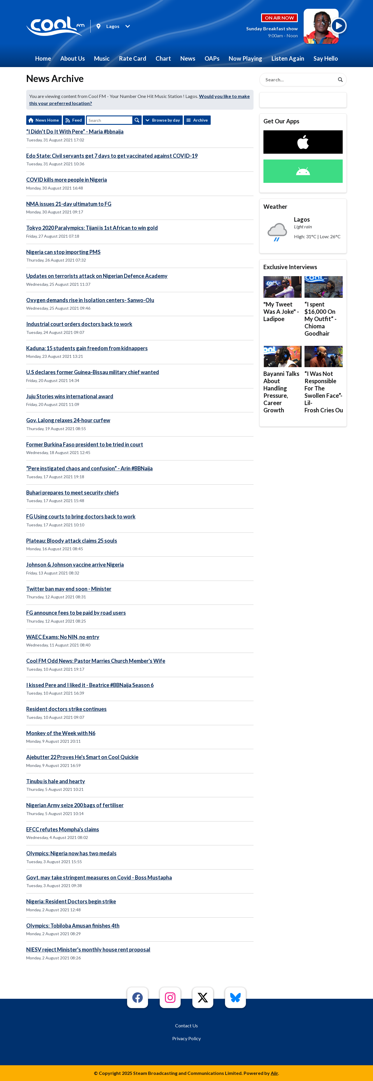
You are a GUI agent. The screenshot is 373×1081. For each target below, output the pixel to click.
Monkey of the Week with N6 (60, 733)
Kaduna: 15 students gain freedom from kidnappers (87, 348)
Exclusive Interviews (290, 266)
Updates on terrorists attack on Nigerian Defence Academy (97, 276)
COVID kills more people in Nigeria (66, 179)
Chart (163, 58)
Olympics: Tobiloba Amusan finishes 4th (72, 925)
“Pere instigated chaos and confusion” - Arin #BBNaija (89, 468)
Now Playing (245, 58)
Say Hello (326, 58)
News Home (47, 120)
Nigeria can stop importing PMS (63, 252)
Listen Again (288, 58)
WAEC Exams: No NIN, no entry (62, 637)
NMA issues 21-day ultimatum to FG (68, 204)
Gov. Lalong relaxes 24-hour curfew (68, 420)
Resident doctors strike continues (66, 709)
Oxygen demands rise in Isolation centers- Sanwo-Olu (90, 300)
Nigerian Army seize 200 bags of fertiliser (75, 805)
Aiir (274, 1073)
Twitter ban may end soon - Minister (68, 589)
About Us (72, 58)
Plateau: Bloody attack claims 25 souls (71, 540)
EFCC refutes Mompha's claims (62, 829)
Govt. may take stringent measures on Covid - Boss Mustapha (99, 877)
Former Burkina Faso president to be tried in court (84, 444)
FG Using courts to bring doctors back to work (81, 516)
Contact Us (186, 1025)
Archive (200, 120)
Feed (77, 120)
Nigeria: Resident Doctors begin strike (71, 901)
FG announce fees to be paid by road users (76, 612)
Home (43, 58)
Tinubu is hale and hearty (55, 781)
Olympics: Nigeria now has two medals (71, 853)
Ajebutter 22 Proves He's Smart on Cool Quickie (82, 757)
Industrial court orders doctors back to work (79, 324)
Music (102, 58)
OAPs (212, 58)
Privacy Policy (186, 1038)
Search (137, 120)
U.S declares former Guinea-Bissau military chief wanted (92, 372)
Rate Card (132, 58)
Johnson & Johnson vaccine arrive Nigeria (75, 564)
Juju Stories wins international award (69, 396)
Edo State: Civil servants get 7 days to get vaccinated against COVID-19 (112, 156)
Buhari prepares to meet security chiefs (72, 492)
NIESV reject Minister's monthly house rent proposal (88, 949)
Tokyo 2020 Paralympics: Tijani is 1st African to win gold (92, 228)
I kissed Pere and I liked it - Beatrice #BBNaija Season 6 (90, 685)
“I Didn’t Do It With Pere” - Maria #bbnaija (75, 131)
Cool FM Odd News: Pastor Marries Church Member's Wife (95, 661)
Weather (275, 206)
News (187, 58)
